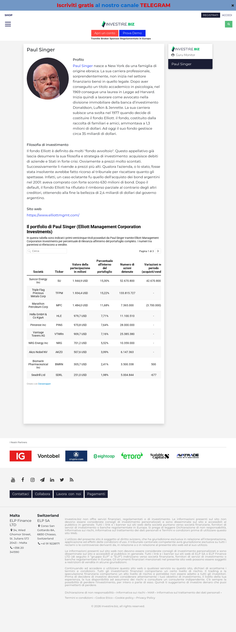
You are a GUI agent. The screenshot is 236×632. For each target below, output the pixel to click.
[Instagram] (33, 480)
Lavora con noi (68, 494)
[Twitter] (62, 480)
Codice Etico (104, 597)
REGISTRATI (210, 15)
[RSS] (72, 480)
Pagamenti (96, 494)
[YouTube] (13, 480)
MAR (151, 592)
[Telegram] (42, 480)
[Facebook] (23, 480)
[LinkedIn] (52, 480)
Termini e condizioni (79, 597)
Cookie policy (124, 597)
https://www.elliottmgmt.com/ (53, 215)
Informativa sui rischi (130, 592)
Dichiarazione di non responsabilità (89, 592)
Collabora (42, 494)
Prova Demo (132, 33)
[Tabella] (94, 318)
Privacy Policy (145, 597)
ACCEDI (227, 15)
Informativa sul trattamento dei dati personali (188, 592)
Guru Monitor (183, 55)
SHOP (8, 15)
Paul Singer (83, 66)
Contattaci (20, 494)
